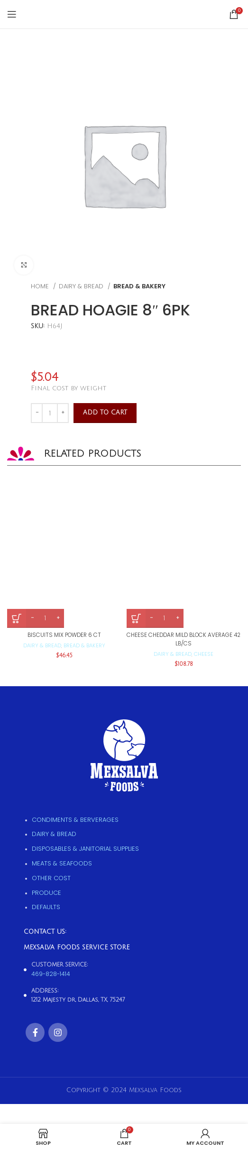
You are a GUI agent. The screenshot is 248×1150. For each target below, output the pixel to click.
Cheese (203, 654)
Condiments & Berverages (75, 819)
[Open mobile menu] (11, 14)
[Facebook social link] (35, 1032)
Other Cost (51, 878)
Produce (46, 892)
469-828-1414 (50, 974)
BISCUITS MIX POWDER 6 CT (64, 635)
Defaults (46, 906)
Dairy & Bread (82, 286)
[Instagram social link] (57, 1032)
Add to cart (105, 412)
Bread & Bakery (139, 286)
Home (41, 286)
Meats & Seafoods (62, 863)
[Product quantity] (50, 413)
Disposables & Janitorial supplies (85, 848)
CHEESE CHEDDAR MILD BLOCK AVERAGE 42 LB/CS (183, 639)
